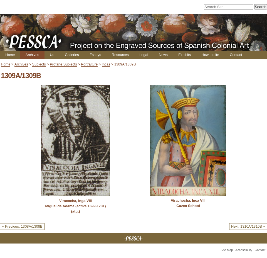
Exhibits (184, 55)
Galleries (72, 55)
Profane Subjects (63, 64)
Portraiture (89, 64)
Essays (95, 55)
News (163, 55)
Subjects (39, 64)
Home (10, 55)
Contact (236, 55)
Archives (32, 55)
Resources (120, 55)
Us (52, 55)
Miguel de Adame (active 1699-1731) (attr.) (75, 208)
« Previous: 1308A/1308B (22, 226)
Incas (106, 64)
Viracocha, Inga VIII (75, 201)
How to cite (210, 55)
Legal (143, 55)
